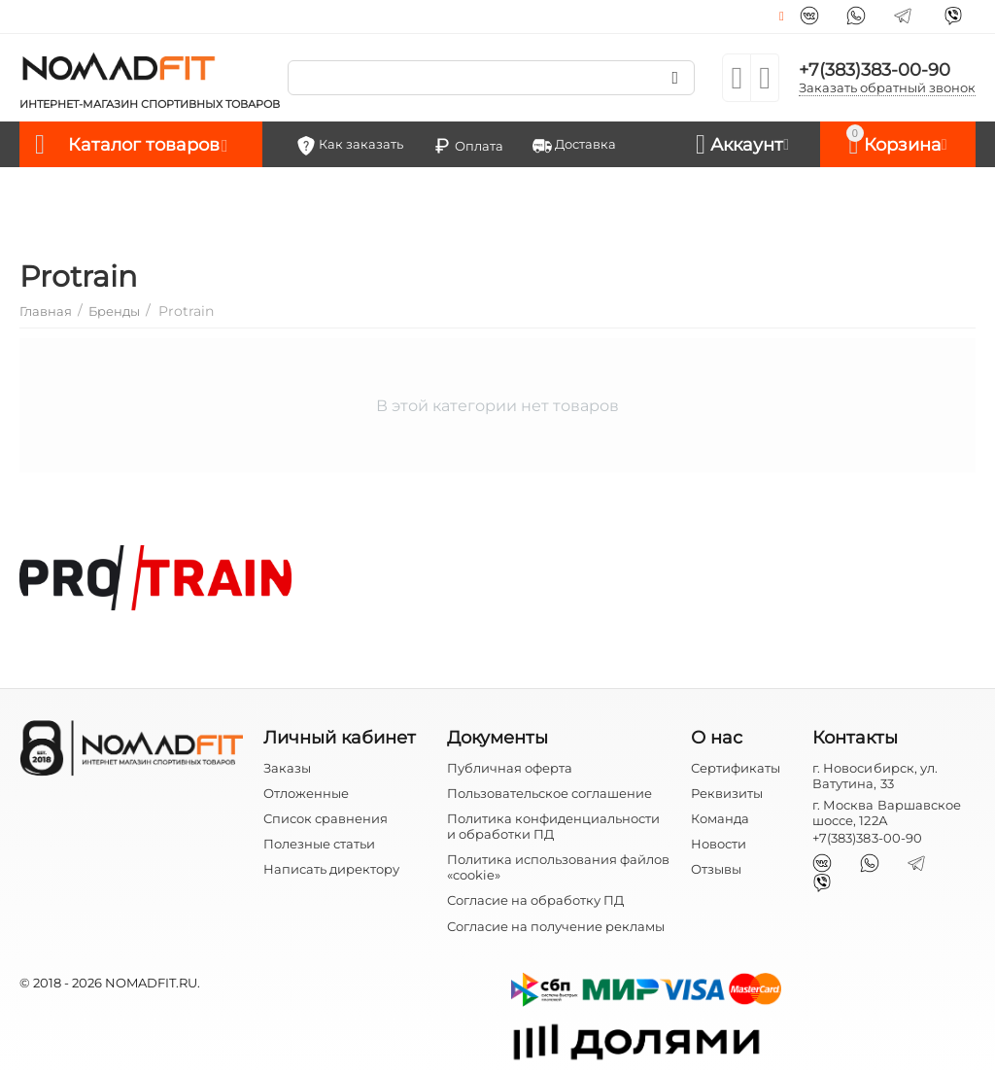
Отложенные (306, 793)
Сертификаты (735, 768)
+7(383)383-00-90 (874, 70)
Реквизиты (727, 793)
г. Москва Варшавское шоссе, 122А (886, 812)
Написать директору (331, 869)
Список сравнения (325, 818)
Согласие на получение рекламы (556, 926)
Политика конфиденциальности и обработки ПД (553, 826)
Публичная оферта (509, 768)
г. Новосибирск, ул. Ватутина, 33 (874, 775)
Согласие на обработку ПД (535, 900)
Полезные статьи (319, 843)
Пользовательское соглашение (549, 793)
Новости (718, 843)
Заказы (287, 768)
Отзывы (716, 869)
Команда (720, 818)
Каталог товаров (144, 145)
